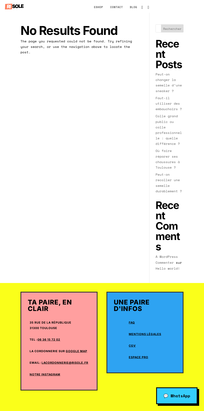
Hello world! (168, 268)
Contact (116, 7)
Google (72, 351)
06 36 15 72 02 (49, 339)
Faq (132, 322)
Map (83, 351)
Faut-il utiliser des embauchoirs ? (169, 103)
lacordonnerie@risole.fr (65, 362)
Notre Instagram (45, 374)
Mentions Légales (145, 334)
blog (133, 7)
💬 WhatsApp (176, 395)
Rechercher (172, 29)
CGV (132, 345)
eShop (98, 7)
